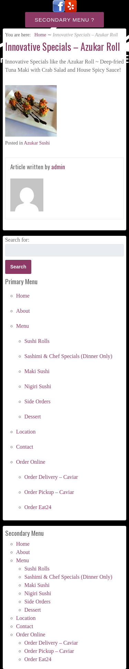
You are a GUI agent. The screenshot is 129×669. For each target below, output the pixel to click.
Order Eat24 (38, 507)
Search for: (17, 240)
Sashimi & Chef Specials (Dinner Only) (68, 356)
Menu (22, 326)
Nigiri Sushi (37, 386)
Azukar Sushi (37, 143)
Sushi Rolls (37, 341)
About (23, 311)
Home (40, 34)
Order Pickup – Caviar (49, 492)
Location (26, 432)
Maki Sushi (37, 371)
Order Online (30, 462)
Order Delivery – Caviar (51, 477)
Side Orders (37, 401)
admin (58, 166)
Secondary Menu (62, 20)
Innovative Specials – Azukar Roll (62, 46)
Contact (24, 447)
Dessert (32, 416)
